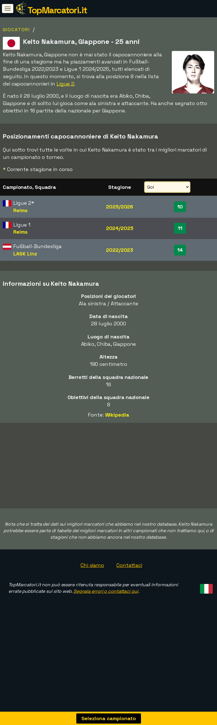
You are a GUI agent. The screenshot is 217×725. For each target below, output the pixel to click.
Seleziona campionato (108, 718)
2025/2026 (119, 206)
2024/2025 (119, 228)
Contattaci (129, 586)
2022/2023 (119, 250)
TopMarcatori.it (57, 10)
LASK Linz (25, 253)
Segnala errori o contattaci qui (105, 612)
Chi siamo (92, 586)
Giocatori (16, 30)
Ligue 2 (65, 83)
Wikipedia (117, 414)
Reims (20, 210)
